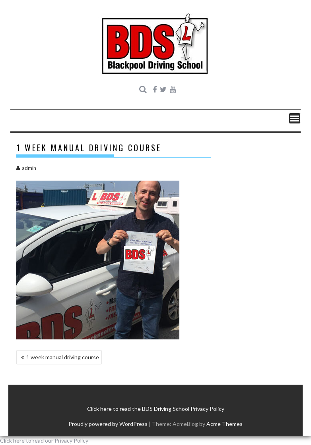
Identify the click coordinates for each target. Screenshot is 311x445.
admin (26, 168)
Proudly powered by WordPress (108, 423)
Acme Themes (224, 423)
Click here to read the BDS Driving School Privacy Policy (155, 408)
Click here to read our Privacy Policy (44, 440)
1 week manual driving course (62, 357)
